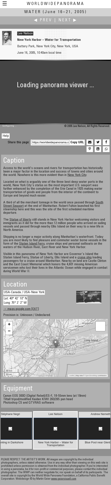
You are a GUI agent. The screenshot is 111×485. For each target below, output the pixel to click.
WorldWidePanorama (55, 4)
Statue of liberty (20, 219)
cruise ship (85, 257)
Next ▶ (67, 20)
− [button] (9, 331)
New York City (76, 175)
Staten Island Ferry (31, 244)
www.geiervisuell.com (63, 479)
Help (6, 136)
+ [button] (9, 325)
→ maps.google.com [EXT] (21, 309)
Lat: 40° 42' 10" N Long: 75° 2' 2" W (15, 300)
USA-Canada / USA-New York (24, 292)
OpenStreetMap (91, 376)
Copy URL (77, 142)
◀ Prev (43, 20)
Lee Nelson (25, 33)
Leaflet (71, 376)
